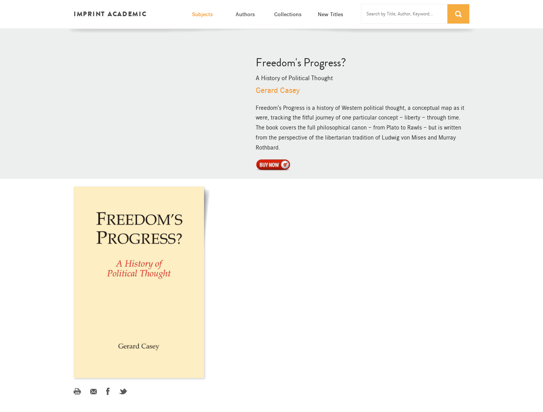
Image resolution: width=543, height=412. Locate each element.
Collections (288, 14)
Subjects (202, 14)
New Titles (330, 14)
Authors (245, 14)
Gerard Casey (278, 90)
